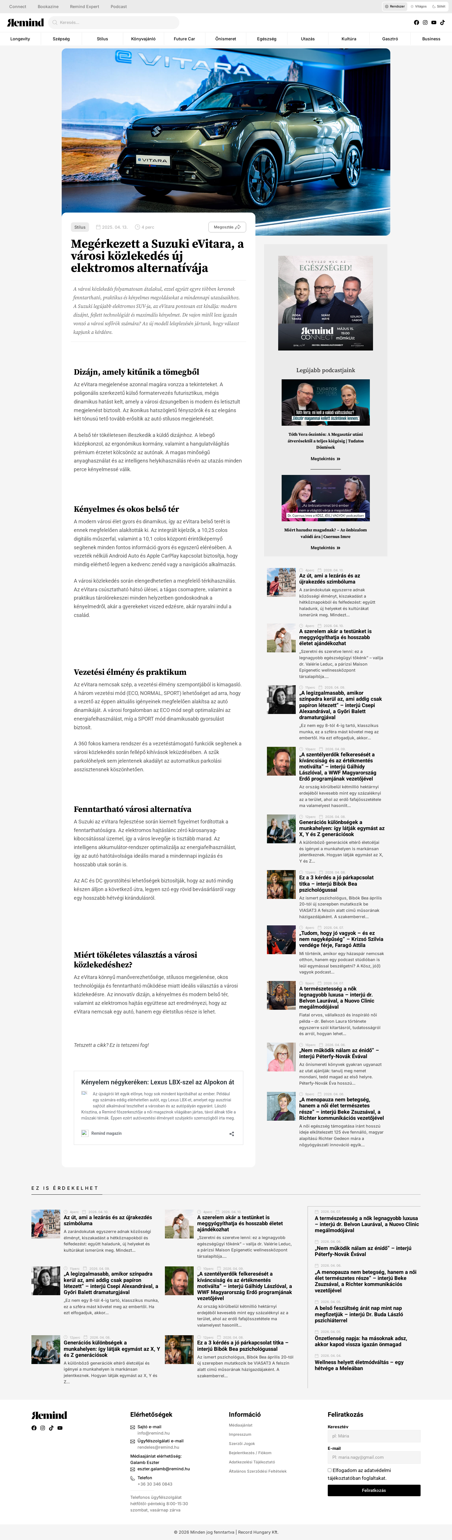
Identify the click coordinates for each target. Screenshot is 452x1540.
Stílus (102, 38)
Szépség (61, 38)
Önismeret (225, 38)
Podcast (119, 6)
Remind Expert (84, 6)
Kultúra (349, 38)
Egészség (266, 38)
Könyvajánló (143, 38)
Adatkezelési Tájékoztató (253, 1461)
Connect (17, 6)
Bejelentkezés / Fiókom (252, 1452)
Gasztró (390, 38)
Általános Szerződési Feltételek (260, 1471)
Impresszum (241, 1434)
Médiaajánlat (241, 1424)
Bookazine (48, 6)
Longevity (20, 38)
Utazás (308, 38)
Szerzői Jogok (243, 1443)
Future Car (184, 38)
